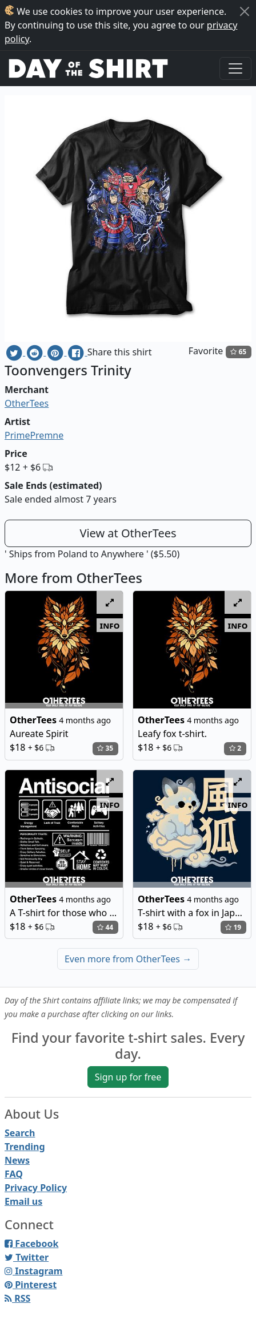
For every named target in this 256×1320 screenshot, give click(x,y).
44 (105, 927)
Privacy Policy (36, 1187)
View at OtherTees (127, 533)
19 (233, 927)
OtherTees (27, 403)
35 (105, 748)
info (110, 625)
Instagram (33, 1271)
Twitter (27, 1257)
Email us (23, 1201)
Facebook (31, 1243)
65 (238, 352)
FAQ (14, 1174)
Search (20, 1133)
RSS (17, 1298)
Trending (25, 1146)
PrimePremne (34, 435)
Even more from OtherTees (128, 959)
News (17, 1160)
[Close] (244, 11)
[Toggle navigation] (235, 68)
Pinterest (31, 1284)
